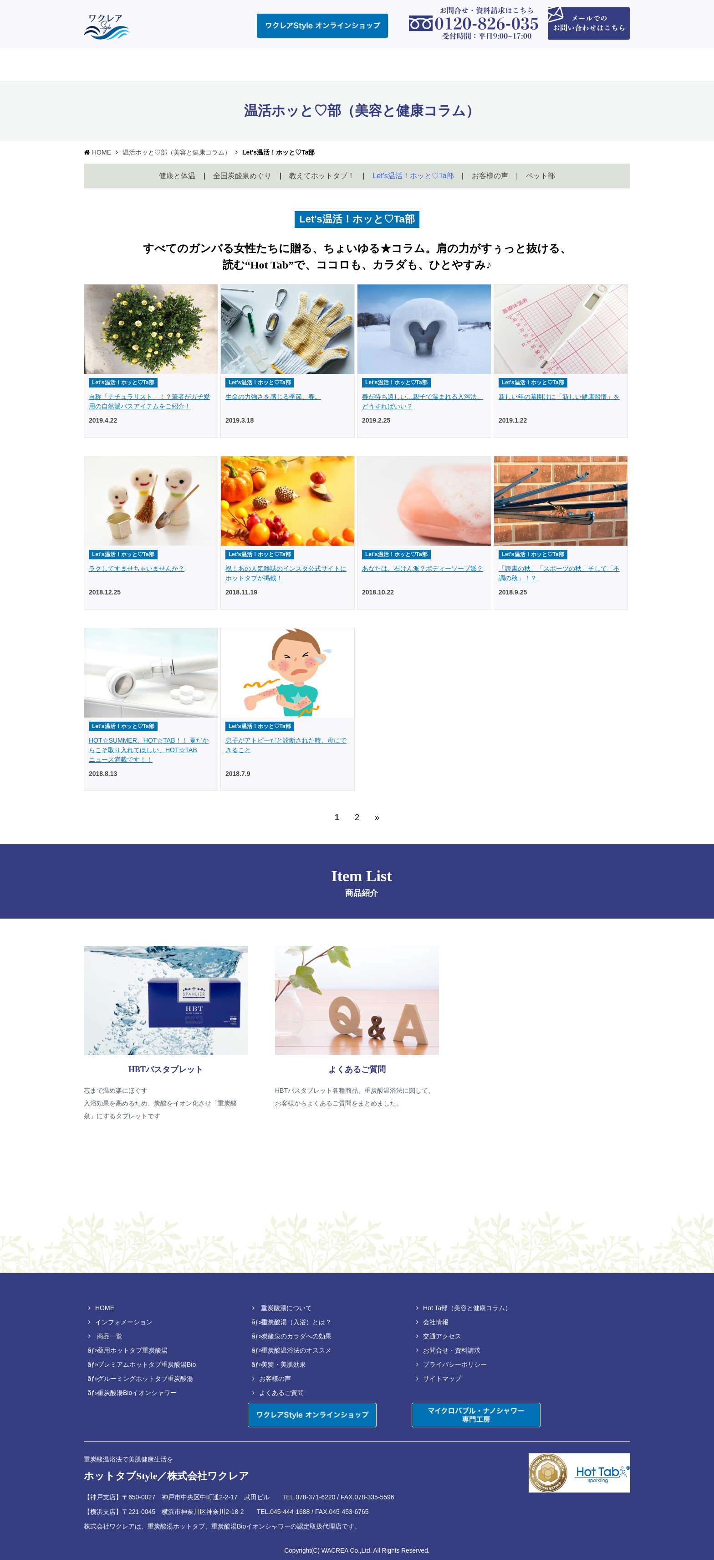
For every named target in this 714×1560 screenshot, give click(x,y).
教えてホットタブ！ (322, 176)
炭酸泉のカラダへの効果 (296, 1336)
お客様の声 (490, 176)
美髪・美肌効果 (283, 1364)
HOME (101, 152)
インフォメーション (124, 1322)
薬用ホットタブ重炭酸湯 (132, 1350)
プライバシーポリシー (455, 1364)
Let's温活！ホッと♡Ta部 (413, 176)
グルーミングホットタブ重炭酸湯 (145, 1378)
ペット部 (540, 176)
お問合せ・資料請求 (451, 1350)
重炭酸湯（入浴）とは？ (296, 1322)
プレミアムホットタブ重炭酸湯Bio (146, 1364)
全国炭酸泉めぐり (242, 176)
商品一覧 (109, 1336)
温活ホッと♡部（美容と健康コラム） (176, 152)
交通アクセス (442, 1336)
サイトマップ (442, 1378)
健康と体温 (177, 176)
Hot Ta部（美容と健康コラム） (467, 1308)
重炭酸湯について (286, 1308)
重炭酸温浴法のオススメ (296, 1350)
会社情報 (436, 1322)
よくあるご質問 (281, 1392)
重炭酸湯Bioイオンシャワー (137, 1392)
